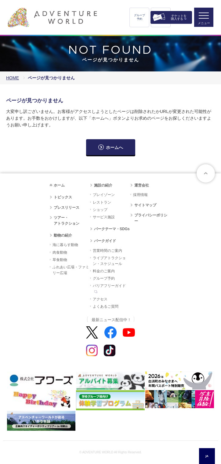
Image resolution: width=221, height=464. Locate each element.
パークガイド (105, 241)
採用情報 (140, 195)
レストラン (102, 202)
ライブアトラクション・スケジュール (109, 261)
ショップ (100, 210)
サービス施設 (104, 217)
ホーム (59, 185)
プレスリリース (66, 207)
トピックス (63, 197)
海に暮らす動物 (65, 245)
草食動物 (60, 260)
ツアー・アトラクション (66, 221)
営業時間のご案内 (107, 250)
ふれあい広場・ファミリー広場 (71, 270)
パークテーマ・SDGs (112, 229)
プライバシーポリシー (150, 218)
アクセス (100, 299)
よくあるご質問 (105, 306)
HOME (12, 77)
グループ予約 (139, 17)
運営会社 (141, 185)
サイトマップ (145, 205)
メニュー (204, 23)
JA (206, 456)
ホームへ (114, 147)
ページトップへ (206, 173)
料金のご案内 (104, 271)
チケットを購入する (179, 17)
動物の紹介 (63, 235)
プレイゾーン (104, 195)
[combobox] (207, 456)
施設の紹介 (103, 185)
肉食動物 (60, 252)
